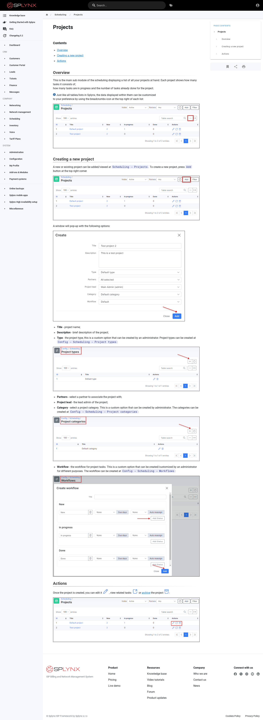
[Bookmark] (228, 67)
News (196, 685)
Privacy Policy (252, 716)
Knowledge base (157, 673)
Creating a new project (70, 55)
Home (111, 673)
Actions (61, 60)
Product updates (157, 697)
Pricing (112, 679)
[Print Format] (244, 67)
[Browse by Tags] (171, 5)
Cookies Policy (233, 716)
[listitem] (236, 31)
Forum (151, 691)
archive (146, 592)
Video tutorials (155, 679)
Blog (149, 685)
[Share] (236, 67)
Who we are (200, 673)
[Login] (258, 5)
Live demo (114, 685)
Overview (62, 50)
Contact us (199, 679)
